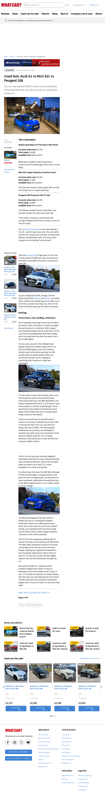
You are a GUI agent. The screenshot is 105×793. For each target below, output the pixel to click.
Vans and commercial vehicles (48, 749)
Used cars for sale (31, 13)
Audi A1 (37, 298)
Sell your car (66, 745)
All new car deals (44, 738)
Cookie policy (82, 779)
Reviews (6, 13)
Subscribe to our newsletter (18, 752)
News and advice (14, 622)
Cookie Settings (83, 783)
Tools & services (78, 5)
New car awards (43, 752)
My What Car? (94, 5)
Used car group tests (33, 605)
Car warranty (66, 738)
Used (21, 605)
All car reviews (43, 735)
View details (16, 708)
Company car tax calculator (71, 756)
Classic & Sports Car (45, 763)
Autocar (41, 759)
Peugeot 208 (31, 255)
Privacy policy (82, 786)
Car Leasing (66, 749)
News (56, 13)
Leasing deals (43, 745)
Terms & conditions (85, 775)
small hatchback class (31, 229)
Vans (67, 5)
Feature (12, 57)
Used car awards (43, 756)
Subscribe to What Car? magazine (18, 758)
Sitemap (65, 779)
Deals (16, 13)
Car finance (66, 735)
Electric (46, 13)
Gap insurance (66, 742)
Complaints (82, 790)
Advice (99, 13)
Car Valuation (66, 752)
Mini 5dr (47, 298)
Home (6, 57)
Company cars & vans (83, 13)
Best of (65, 13)
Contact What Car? (68, 783)
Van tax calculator (68, 759)
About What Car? (67, 775)
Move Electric (43, 767)
